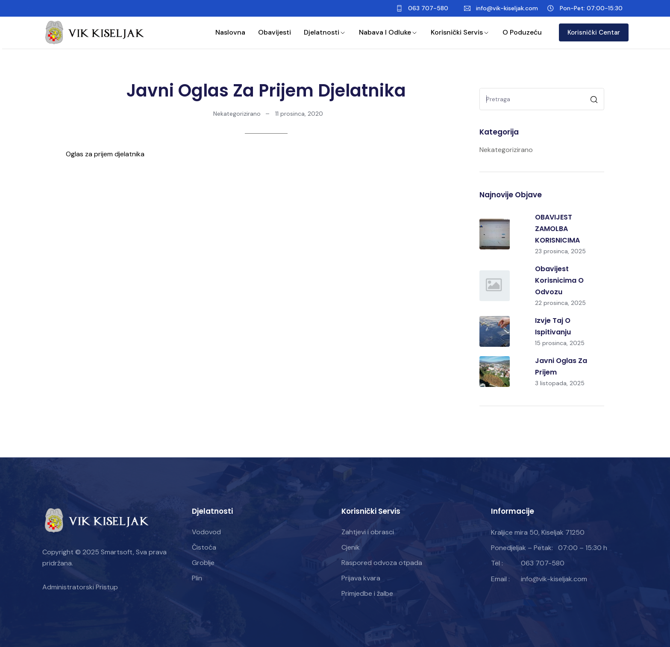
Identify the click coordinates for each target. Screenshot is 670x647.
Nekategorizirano (237, 113)
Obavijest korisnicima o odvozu (559, 280)
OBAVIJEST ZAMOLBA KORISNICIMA (557, 228)
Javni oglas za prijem (561, 366)
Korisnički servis (460, 32)
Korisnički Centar (593, 32)
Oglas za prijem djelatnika (105, 153)
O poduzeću (522, 32)
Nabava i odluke (388, 32)
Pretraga (595, 100)
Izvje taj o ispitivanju (553, 326)
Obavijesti (274, 32)
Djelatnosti (325, 32)
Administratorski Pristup (80, 587)
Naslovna (230, 32)
